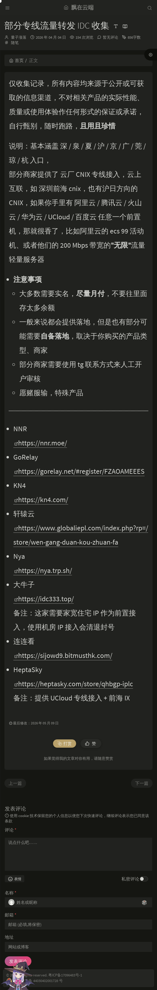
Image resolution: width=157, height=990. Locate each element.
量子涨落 (18, 37)
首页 (16, 60)
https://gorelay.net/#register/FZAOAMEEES (79, 471)
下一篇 (141, 783)
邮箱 (10, 915)
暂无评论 (110, 37)
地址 (9, 937)
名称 (10, 893)
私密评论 (130, 879)
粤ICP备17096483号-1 (65, 975)
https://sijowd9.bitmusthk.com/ (63, 655)
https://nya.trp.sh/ (43, 570)
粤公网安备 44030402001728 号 (38, 980)
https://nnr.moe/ (40, 442)
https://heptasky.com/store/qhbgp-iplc (73, 683)
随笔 (15, 42)
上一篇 (15, 783)
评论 (10, 830)
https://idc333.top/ (44, 598)
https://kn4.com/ (41, 499)
